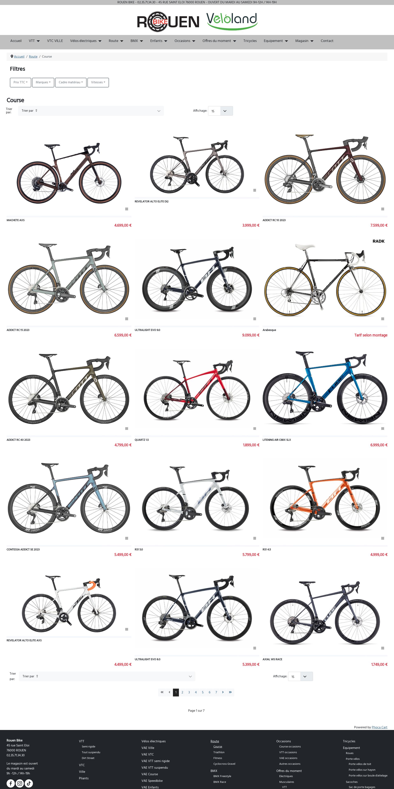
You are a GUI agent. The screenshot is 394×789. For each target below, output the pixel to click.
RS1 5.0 (139, 550)
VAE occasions (288, 758)
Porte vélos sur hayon (362, 770)
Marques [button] (42, 82)
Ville (82, 772)
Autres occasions (289, 764)
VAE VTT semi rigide (155, 761)
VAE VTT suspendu (154, 767)
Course (217, 746)
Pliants (84, 778)
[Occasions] (192, 41)
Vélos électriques (83, 41)
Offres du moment (217, 41)
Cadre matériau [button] (69, 82)
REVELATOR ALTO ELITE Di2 (151, 202)
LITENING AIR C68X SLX (277, 440)
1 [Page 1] (175, 692)
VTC (82, 765)
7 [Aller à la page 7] (216, 692)
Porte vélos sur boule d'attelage (368, 775)
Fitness (217, 758)
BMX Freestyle (222, 776)
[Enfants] (164, 41)
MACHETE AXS (15, 220)
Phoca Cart (379, 727)
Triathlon (219, 752)
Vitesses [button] (97, 82)
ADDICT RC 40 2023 (18, 440)
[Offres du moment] (233, 41)
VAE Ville (147, 748)
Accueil (16, 41)
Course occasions (290, 746)
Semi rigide (88, 746)
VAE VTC (147, 754)
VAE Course (149, 774)
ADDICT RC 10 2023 (274, 220)
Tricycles (250, 41)
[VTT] (37, 41)
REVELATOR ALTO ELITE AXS (24, 640)
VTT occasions (288, 752)
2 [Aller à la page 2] (182, 692)
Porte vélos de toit (360, 764)
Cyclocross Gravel (224, 764)
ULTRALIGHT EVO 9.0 (147, 330)
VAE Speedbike (152, 781)
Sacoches (352, 782)
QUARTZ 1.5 (142, 440)
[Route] (120, 41)
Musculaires (286, 782)
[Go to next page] (222, 692)
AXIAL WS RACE (272, 659)
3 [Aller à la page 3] (189, 692)
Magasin (301, 41)
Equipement (273, 41)
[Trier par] (91, 111)
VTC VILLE (55, 41)
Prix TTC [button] (19, 82)
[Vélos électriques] (99, 41)
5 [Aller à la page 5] (203, 692)
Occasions (182, 41)
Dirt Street (88, 758)
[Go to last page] (230, 692)
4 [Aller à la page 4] (196, 692)
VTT (32, 41)
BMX (134, 41)
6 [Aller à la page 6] (209, 692)
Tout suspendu (91, 752)
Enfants (156, 41)
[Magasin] (311, 41)
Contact (327, 41)
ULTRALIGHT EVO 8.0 (147, 659)
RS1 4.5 (267, 550)
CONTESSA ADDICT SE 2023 (23, 550)
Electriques (286, 776)
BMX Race (219, 782)
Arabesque (269, 330)
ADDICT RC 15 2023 (18, 330)
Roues (349, 753)
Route (113, 41)
